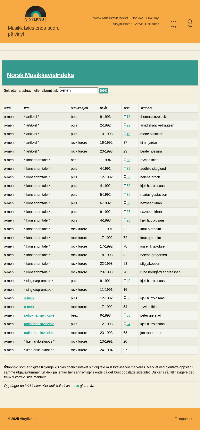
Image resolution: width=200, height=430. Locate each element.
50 (128, 203)
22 (128, 125)
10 (128, 134)
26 (128, 220)
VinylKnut (28, 419)
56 (128, 298)
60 (128, 186)
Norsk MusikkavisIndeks (110, 18)
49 (128, 281)
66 (128, 315)
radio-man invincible (39, 315)
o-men (29, 298)
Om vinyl (152, 18)
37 (128, 212)
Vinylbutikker (122, 24)
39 (128, 169)
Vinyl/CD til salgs (147, 24)
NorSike (137, 18)
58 (128, 160)
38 (128, 195)
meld (75, 386)
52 (128, 177)
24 (128, 324)
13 (128, 117)
